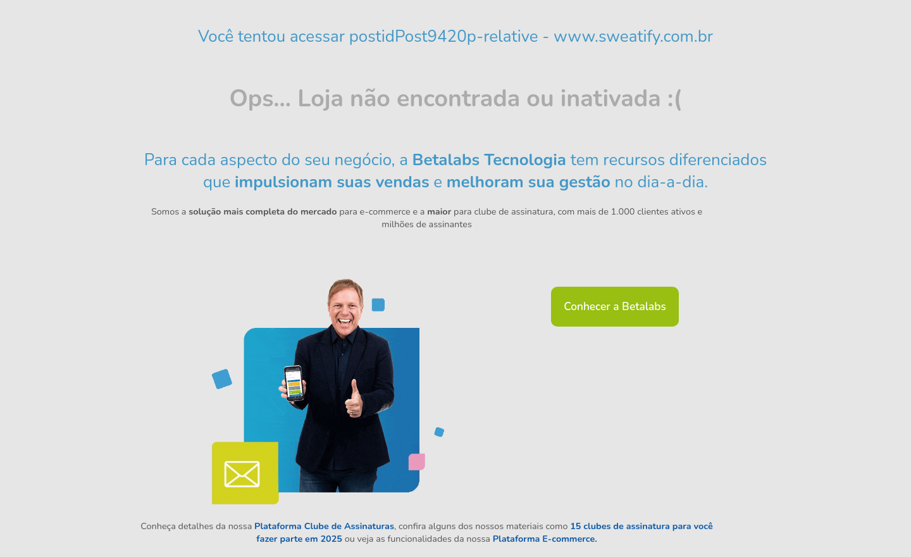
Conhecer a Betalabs (615, 306)
